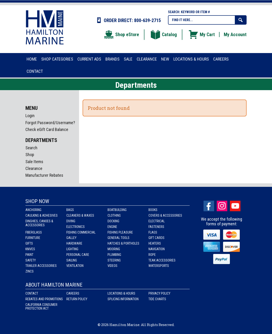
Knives (30, 249)
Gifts (29, 243)
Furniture (32, 238)
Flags (152, 232)
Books (152, 210)
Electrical (156, 221)
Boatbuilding (117, 210)
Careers (72, 293)
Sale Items (34, 161)
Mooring (114, 249)
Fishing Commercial (81, 232)
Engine (112, 227)
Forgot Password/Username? (50, 122)
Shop (29, 154)
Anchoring (33, 210)
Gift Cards (156, 238)
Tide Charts (157, 299)
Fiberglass (33, 232)
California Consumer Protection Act (41, 307)
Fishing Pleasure (120, 232)
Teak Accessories (162, 260)
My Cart (201, 34)
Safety (30, 260)
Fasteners (156, 227)
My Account (235, 34)
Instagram (222, 206)
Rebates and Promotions (44, 299)
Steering (114, 260)
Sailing (71, 260)
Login (30, 115)
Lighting (72, 249)
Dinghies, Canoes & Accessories (39, 223)
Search (31, 147)
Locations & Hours (121, 293)
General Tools (118, 238)
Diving (70, 221)
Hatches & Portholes (123, 243)
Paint (29, 255)
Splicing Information (123, 299)
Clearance (33, 168)
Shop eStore (121, 34)
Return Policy (76, 299)
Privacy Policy (159, 293)
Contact (31, 293)
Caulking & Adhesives (41, 215)
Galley (71, 238)
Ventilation (75, 266)
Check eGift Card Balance (46, 129)
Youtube (235, 206)
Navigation (156, 249)
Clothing (114, 215)
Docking (113, 221)
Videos (112, 266)
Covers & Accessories (165, 215)
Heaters (154, 243)
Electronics (75, 227)
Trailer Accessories (41, 266)
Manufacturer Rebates (44, 175)
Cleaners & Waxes (80, 215)
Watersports (158, 266)
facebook (209, 206)
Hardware (74, 243)
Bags (70, 210)
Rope (152, 255)
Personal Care (77, 255)
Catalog (163, 34)
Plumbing (114, 255)
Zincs (29, 271)
